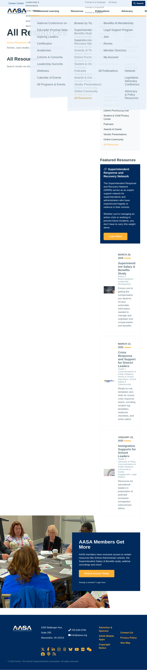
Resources (71, 13)
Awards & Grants (113, 129)
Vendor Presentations (115, 134)
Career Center (16, 3)
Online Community (113, 139)
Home (10, 42)
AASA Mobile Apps (106, 638)
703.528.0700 (78, 630)
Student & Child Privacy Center (116, 117)
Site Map (125, 642)
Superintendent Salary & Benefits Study (117, 90)
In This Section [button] (113, 75)
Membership (130, 13)
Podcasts (109, 124)
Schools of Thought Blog (117, 105)
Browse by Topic (112, 83)
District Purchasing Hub (116, 110)
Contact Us (126, 632)
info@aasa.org (79, 635)
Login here (100, 582)
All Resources (111, 144)
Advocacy (110, 13)
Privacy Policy (128, 637)
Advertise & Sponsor (105, 629)
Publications (91, 13)
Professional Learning (46, 13)
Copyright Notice (104, 646)
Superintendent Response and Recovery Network (120, 99)
